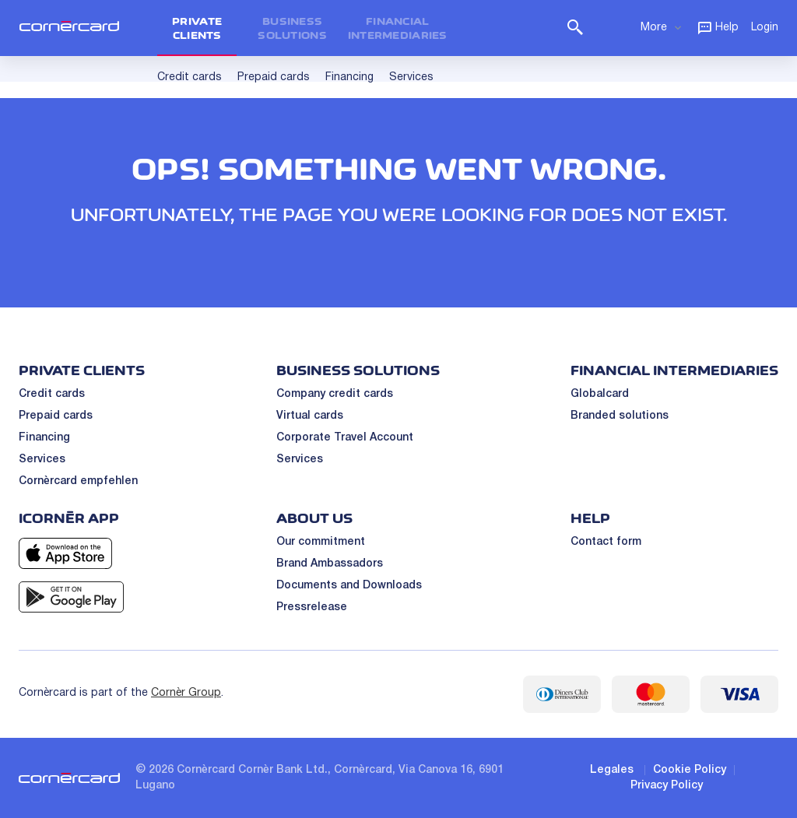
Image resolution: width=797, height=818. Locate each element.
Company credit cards (334, 394)
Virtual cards (309, 416)
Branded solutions (620, 416)
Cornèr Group (186, 693)
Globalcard (600, 394)
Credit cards (52, 394)
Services (42, 460)
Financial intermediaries (398, 28)
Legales (612, 770)
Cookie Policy (689, 770)
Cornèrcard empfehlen (78, 481)
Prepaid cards (56, 416)
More (662, 27)
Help (718, 27)
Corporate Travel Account (344, 438)
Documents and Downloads (349, 586)
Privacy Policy (666, 786)
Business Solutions (292, 28)
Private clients (197, 28)
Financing (44, 438)
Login (764, 28)
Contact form (606, 542)
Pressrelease (311, 607)
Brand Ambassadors (329, 564)
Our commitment (320, 542)
